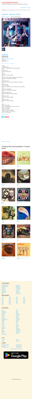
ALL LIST (3, 339)
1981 (17, 300)
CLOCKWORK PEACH (10, 2)
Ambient (17, 292)
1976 (10, 299)
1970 (7, 61)
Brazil (17, 327)
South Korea (18, 330)
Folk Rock (3, 287)
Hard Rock (18, 287)
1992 (24, 303)
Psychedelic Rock (5, 285)
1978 (24, 299)
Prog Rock (7, 63)
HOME (3, 16)
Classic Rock (12, 63)
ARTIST (17, 339)
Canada (3, 324)
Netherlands (4, 312)
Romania (17, 320)
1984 (10, 301)
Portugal (3, 313)
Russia (17, 322)
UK (2, 309)
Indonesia (17, 331)
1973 (17, 298)
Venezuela (3, 327)
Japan (3, 330)
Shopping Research (5, 344)
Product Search (19, 344)
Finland (17, 316)
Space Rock (4, 291)
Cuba (3, 326)
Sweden (3, 316)
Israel (17, 321)
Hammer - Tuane (5, 114)
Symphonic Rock (5, 286)
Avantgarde (4, 292)
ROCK (3, 63)
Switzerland (18, 314)
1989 (17, 303)
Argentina (3, 328)
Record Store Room (5, 347)
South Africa (18, 329)
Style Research (18, 347)
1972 (10, 298)
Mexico (17, 324)
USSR (3, 323)
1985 (17, 301)
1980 (10, 300)
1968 (10, 297)
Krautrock (17, 291)
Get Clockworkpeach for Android (16, 354)
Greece (3, 315)
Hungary (3, 320)
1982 (24, 300)
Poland (3, 322)
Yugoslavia (18, 319)
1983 (2, 301)
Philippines (4, 331)
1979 (2, 300)
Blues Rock (18, 286)
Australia (17, 333)
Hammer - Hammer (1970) (11, 14)
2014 (10, 304)
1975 (2, 299)
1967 (2, 297)
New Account (23, 7)
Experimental (18, 293)
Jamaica (17, 326)
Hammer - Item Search (6, 141)
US (16, 323)
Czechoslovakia (4, 319)
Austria (17, 315)
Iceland (17, 313)
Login (28, 7)
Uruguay (17, 328)
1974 (24, 298)
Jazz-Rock (3, 288)
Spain (17, 312)
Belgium (3, 314)
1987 (2, 303)
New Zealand (4, 334)
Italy (16, 309)
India (2, 333)
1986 (24, 301)
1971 (2, 298)
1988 (10, 303)
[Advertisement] (16, 127)
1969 (17, 297)
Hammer (7, 16)
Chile (3, 329)
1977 (17, 299)
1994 (2, 304)
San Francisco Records (9, 58)
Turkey (3, 321)
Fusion (3, 293)
